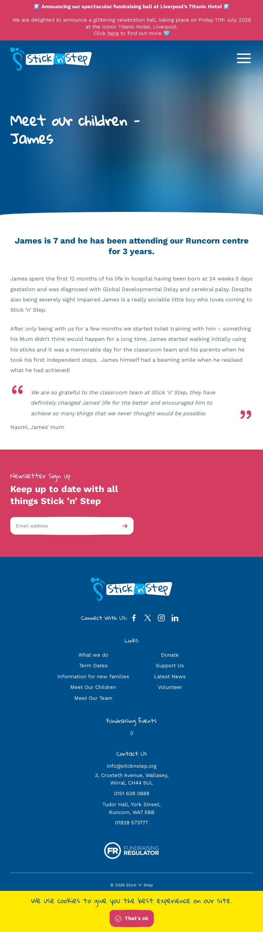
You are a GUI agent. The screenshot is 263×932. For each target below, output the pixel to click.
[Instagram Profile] (161, 619)
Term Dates (93, 665)
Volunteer (170, 687)
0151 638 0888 (131, 793)
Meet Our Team (93, 698)
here (113, 33)
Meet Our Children (93, 687)
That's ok (131, 918)
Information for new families (93, 676)
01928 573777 (131, 823)
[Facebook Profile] (133, 619)
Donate (170, 655)
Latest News (170, 676)
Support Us (170, 665)
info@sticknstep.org (131, 766)
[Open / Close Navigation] (244, 58)
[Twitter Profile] (147, 619)
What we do (93, 655)
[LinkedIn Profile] (175, 619)
